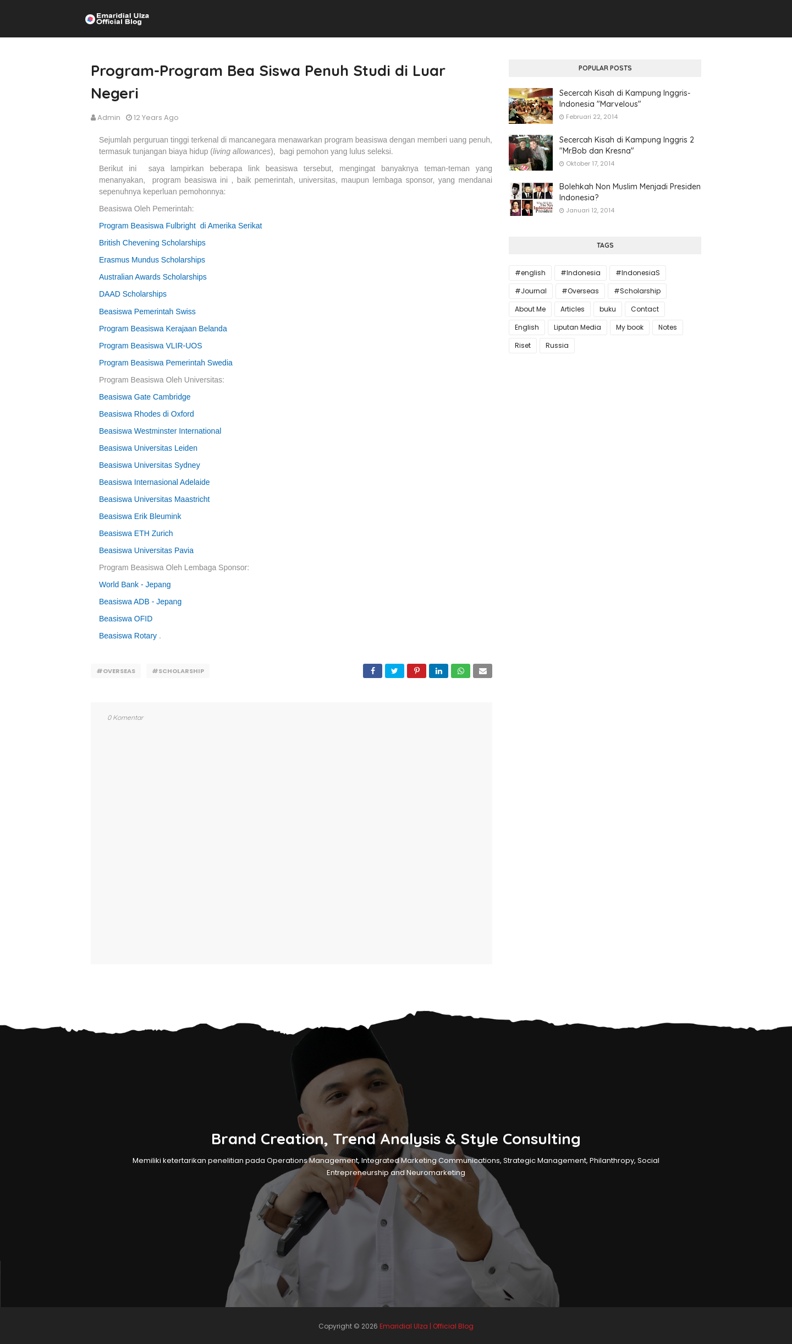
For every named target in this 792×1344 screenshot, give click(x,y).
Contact (645, 309)
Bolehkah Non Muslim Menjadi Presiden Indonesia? (630, 192)
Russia (557, 345)
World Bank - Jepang (134, 584)
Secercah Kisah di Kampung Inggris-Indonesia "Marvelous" (624, 98)
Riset (523, 345)
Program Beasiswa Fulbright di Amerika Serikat (180, 225)
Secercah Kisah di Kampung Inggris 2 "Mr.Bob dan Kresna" (626, 145)
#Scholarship (178, 670)
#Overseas (115, 670)
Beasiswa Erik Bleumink (140, 516)
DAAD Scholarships (133, 293)
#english (530, 272)
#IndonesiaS (637, 272)
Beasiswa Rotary (128, 635)
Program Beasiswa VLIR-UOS (150, 345)
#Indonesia (580, 272)
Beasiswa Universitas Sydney (149, 465)
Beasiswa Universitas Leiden (148, 448)
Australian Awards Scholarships (153, 276)
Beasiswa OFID (125, 618)
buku (608, 309)
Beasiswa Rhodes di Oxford (146, 413)
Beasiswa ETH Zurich (136, 533)
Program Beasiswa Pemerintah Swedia (166, 362)
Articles (572, 309)
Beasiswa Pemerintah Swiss (147, 311)
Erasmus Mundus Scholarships (152, 259)
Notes (667, 327)
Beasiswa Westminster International (160, 431)
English (527, 327)
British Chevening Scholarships (152, 242)
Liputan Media (577, 327)
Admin (108, 117)
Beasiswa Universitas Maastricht (154, 499)
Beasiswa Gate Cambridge (145, 396)
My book (630, 327)
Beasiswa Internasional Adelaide (154, 482)
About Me (530, 309)
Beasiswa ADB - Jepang (140, 601)
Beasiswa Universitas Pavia (146, 550)
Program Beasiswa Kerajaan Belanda (163, 328)
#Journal (531, 291)
